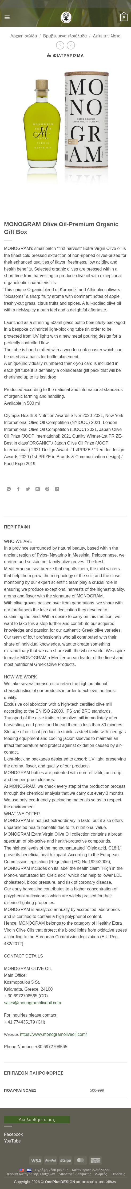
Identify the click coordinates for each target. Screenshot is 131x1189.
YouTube (12, 1141)
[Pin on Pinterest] (47, 489)
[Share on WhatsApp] (9, 489)
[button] (7, 17)
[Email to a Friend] (37, 489)
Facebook (13, 1134)
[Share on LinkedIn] (57, 489)
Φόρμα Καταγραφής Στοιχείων (31, 1174)
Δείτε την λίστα (107, 36)
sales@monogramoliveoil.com (32, 1003)
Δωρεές (101, 1174)
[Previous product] (71, 45)
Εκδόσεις (118, 1174)
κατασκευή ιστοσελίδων (96, 1182)
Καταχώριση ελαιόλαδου (91, 1170)
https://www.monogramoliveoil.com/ (53, 1034)
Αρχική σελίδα (23, 36)
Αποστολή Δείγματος (75, 1174)
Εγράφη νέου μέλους (51, 1170)
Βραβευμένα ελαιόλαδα (65, 36)
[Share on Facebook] (18, 489)
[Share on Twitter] (28, 489)
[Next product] (60, 45)
